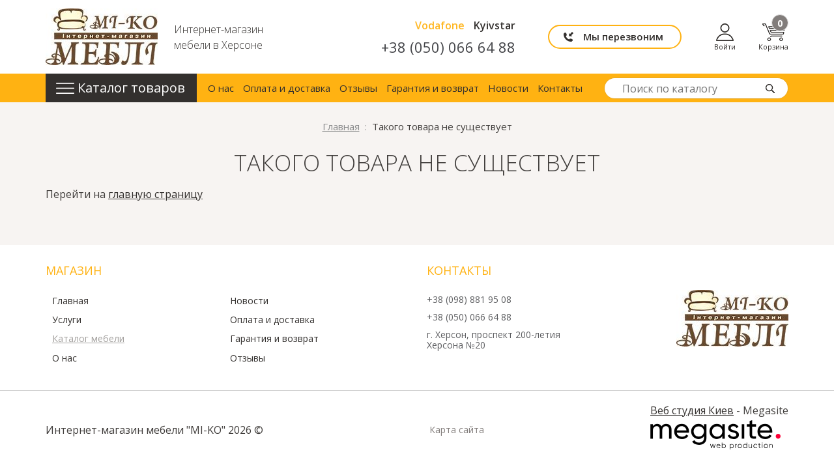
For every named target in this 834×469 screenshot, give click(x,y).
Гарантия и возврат (432, 87)
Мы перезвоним (623, 36)
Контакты (560, 87)
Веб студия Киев (692, 410)
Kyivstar (494, 25)
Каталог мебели (88, 338)
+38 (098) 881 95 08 (469, 300)
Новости (508, 87)
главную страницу (155, 194)
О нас (221, 87)
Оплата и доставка (286, 87)
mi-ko (102, 36)
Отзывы (358, 87)
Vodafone (440, 25)
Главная (70, 301)
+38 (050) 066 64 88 (448, 47)
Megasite (715, 435)
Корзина (773, 36)
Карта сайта (456, 429)
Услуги (66, 319)
